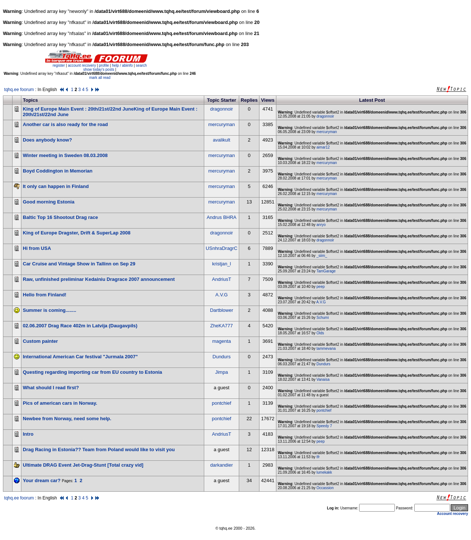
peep (320, 287)
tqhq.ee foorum (19, 89)
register (59, 65)
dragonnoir (221, 109)
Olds (320, 333)
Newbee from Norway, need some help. (67, 418)
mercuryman (221, 124)
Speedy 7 (324, 426)
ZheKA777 (221, 325)
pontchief (221, 403)
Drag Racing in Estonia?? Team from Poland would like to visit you (99, 449)
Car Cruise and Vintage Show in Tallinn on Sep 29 (79, 263)
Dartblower (221, 310)
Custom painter (40, 341)
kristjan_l (221, 263)
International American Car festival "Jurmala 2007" (80, 356)
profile (104, 65)
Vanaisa (322, 379)
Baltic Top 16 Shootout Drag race (60, 217)
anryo (321, 225)
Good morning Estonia (48, 202)
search (141, 65)
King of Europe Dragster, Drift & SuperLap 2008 (77, 233)
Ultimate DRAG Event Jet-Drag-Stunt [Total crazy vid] (83, 465)
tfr (318, 457)
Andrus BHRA (222, 217)
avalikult (221, 140)
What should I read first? (51, 387)
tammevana (326, 348)
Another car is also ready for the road (65, 124)
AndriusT (221, 279)
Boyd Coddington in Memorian (57, 171)
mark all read (99, 78)
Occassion (325, 488)
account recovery (82, 65)
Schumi (322, 318)
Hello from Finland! (44, 294)
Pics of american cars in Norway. (60, 403)
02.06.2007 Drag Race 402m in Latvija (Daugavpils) (80, 325)
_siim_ (321, 256)
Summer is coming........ (49, 310)
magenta (221, 341)
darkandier (221, 465)
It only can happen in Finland (56, 186)
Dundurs (222, 356)
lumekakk (324, 472)
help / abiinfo (122, 65)
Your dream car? (41, 480)
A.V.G (221, 294)
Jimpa (221, 372)
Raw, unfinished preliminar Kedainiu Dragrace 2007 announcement (99, 279)
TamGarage (326, 271)
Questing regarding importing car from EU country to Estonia (92, 372)
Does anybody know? (47, 140)
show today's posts (98, 69)
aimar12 (323, 147)
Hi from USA (37, 248)
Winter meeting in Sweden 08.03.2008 (65, 155)
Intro (28, 434)
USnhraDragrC (221, 248)
